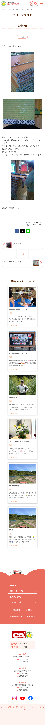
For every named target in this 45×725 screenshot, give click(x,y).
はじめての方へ (17, 602)
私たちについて (17, 597)
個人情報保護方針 (16, 616)
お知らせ (29, 610)
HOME (13, 585)
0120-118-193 (23, 659)
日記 (23, 37)
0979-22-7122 (23, 662)
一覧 (22, 254)
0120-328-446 (23, 673)
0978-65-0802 (23, 690)
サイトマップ (30, 616)
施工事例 (16, 610)
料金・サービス (17, 591)
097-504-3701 (23, 676)
